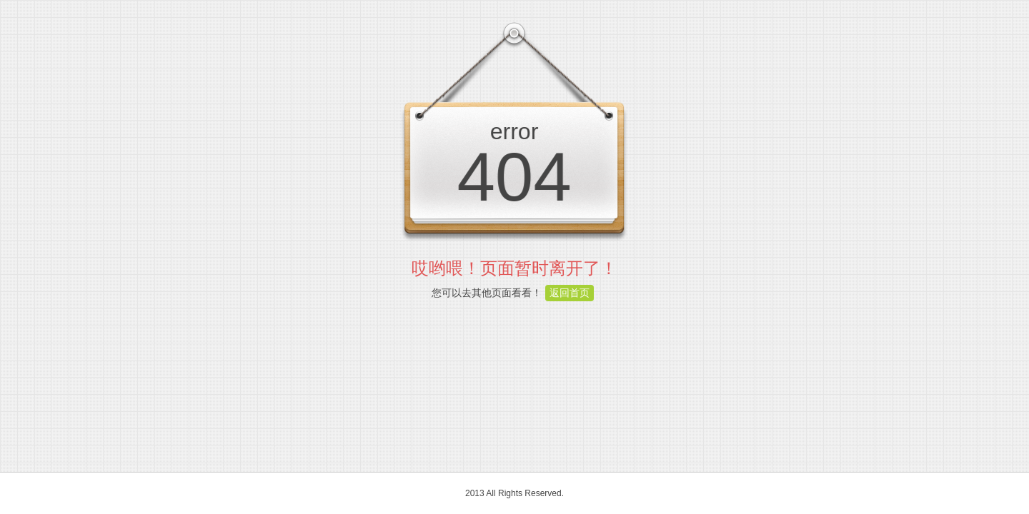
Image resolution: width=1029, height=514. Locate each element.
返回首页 (570, 292)
